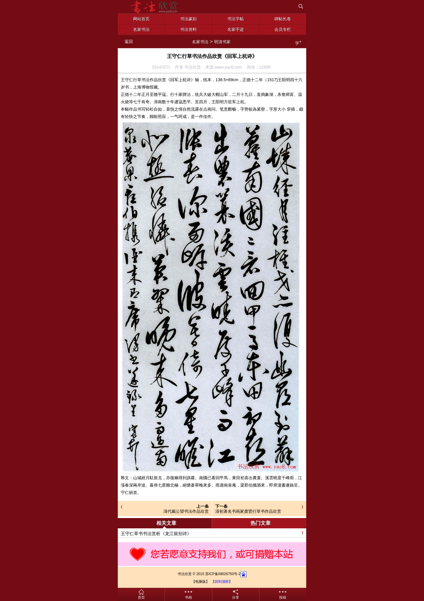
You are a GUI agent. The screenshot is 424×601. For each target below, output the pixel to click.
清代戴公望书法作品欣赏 (186, 511)
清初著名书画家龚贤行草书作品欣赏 (248, 511)
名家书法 (200, 41)
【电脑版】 (200, 582)
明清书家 (222, 41)
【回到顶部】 (221, 582)
